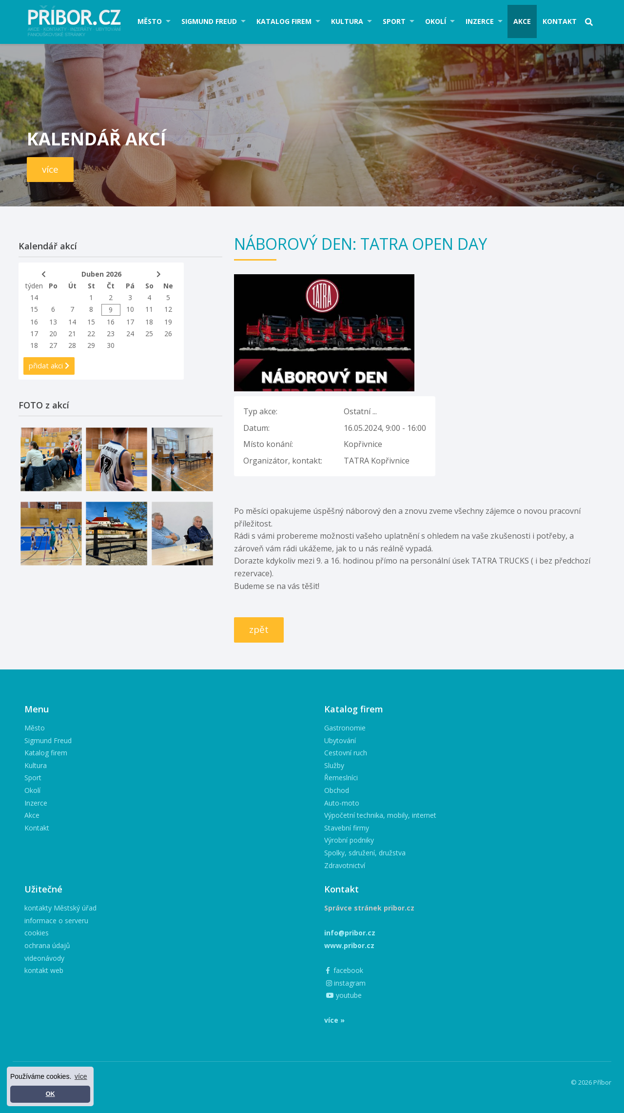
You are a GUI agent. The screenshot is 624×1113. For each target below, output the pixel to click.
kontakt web (43, 970)
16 (34, 321)
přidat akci (49, 365)
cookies (36, 932)
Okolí (435, 21)
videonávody (44, 958)
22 (91, 333)
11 (149, 309)
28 (72, 345)
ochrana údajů (47, 945)
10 (130, 309)
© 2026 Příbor (591, 1082)
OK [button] (50, 1094)
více (50, 169)
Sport (394, 21)
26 (168, 333)
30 (111, 345)
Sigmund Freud (209, 21)
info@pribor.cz (349, 932)
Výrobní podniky (349, 840)
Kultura (347, 21)
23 (111, 333)
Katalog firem (284, 21)
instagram (346, 983)
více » (334, 1020)
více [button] (81, 1076)
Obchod (336, 790)
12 (168, 309)
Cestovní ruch (345, 752)
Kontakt (560, 21)
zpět (259, 629)
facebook (344, 970)
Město (149, 21)
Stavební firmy (346, 827)
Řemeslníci (341, 777)
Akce (522, 21)
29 (91, 345)
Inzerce (480, 21)
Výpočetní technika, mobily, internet (380, 815)
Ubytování (340, 740)
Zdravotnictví (344, 865)
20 (53, 333)
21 (72, 333)
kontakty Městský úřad (60, 907)
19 (168, 321)
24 (130, 333)
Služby (334, 765)
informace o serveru (56, 920)
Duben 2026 (101, 274)
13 (53, 321)
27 (53, 345)
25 (149, 333)
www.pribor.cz (349, 945)
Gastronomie (345, 727)
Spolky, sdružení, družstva (365, 852)
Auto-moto (341, 803)
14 (34, 297)
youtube (344, 995)
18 (149, 321)
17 (130, 321)
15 (34, 309)
